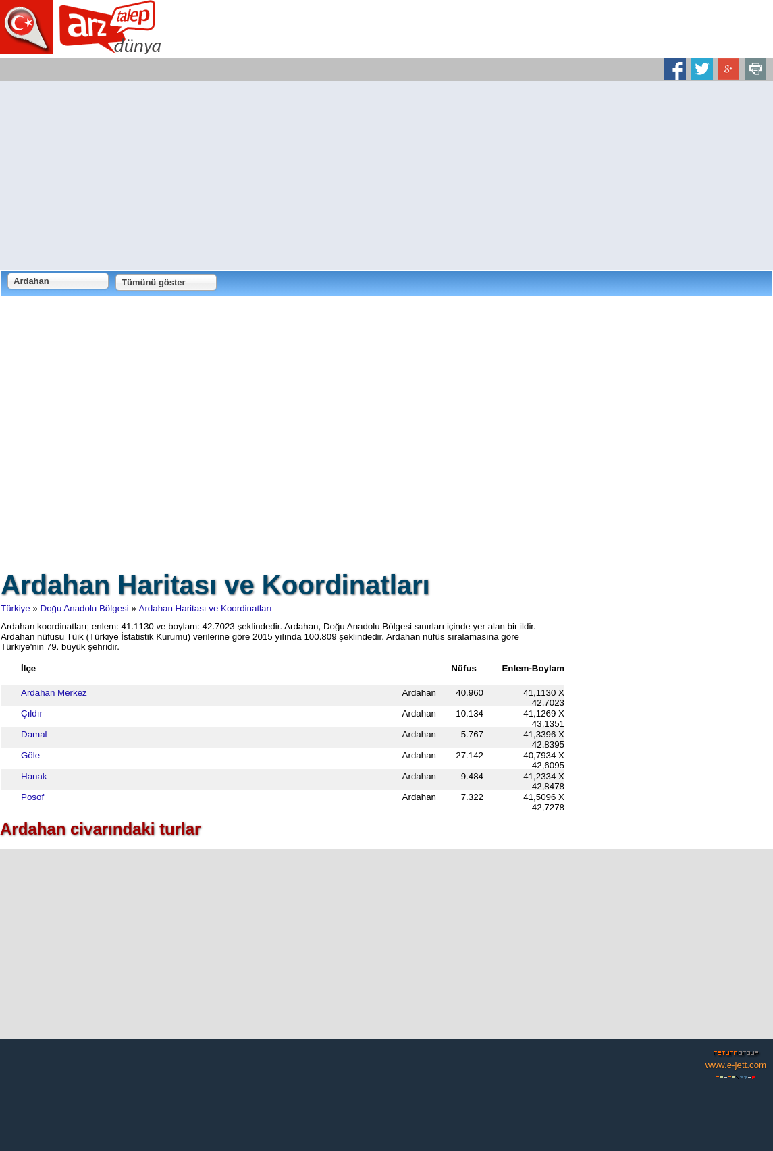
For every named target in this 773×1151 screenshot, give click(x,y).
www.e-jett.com (735, 1065)
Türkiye (15, 608)
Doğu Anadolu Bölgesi (85, 608)
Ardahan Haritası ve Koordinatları (205, 608)
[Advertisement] (386, 175)
